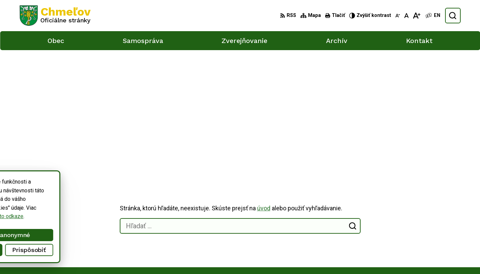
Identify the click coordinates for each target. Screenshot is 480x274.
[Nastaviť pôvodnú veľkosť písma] (406, 16)
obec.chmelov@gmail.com (417, 247)
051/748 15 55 (404, 240)
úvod (263, 87)
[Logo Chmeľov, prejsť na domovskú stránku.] (55, 15)
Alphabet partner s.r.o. (109, 190)
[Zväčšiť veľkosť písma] (416, 16)
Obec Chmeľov (77, 196)
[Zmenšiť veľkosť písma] (397, 16)
